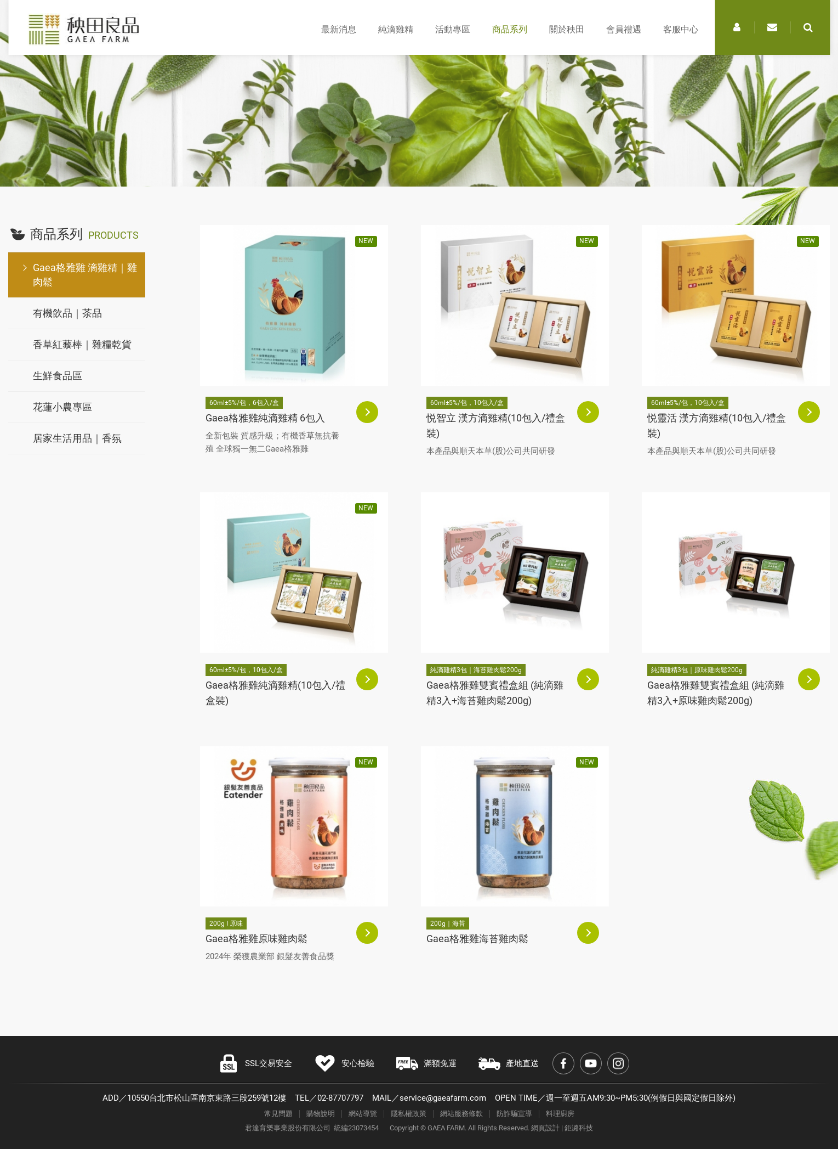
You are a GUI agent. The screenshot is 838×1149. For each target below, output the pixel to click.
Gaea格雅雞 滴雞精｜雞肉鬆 (85, 275)
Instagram (618, 1063)
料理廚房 (560, 1113)
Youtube (591, 1063)
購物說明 (320, 1113)
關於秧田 (566, 29)
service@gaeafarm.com (443, 1098)
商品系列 (509, 29)
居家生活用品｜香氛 (77, 438)
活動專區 (452, 29)
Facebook (563, 1063)
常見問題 (278, 1113)
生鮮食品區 (57, 375)
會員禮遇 (623, 29)
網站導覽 (363, 1113)
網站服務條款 (461, 1113)
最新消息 (338, 29)
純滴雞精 (395, 29)
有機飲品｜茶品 (67, 313)
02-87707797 (340, 1098)
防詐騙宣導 (514, 1113)
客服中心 (680, 29)
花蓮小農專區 (62, 407)
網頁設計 (545, 1128)
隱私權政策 (408, 1113)
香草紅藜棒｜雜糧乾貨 (82, 344)
